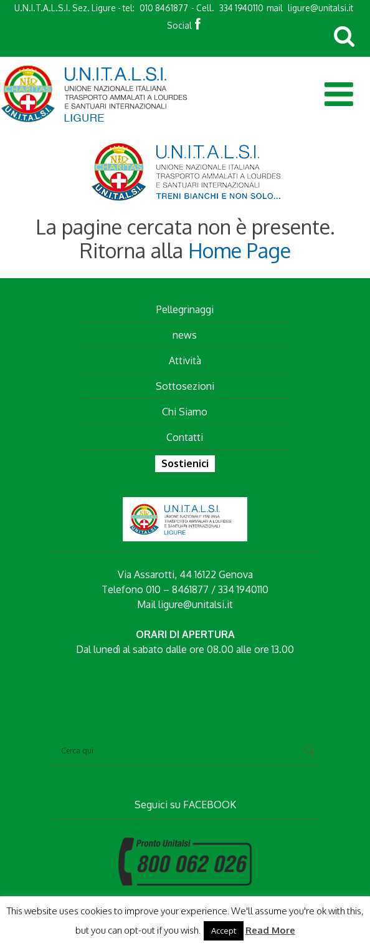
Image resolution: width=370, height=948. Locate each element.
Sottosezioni (185, 386)
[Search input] (179, 750)
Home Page (239, 250)
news (185, 335)
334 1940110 (241, 7)
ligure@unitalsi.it (320, 7)
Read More (270, 930)
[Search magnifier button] (309, 750)
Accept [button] (223, 931)
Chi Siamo (184, 411)
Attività (185, 360)
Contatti (184, 437)
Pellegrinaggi (185, 309)
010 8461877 (164, 7)
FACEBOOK (209, 804)
